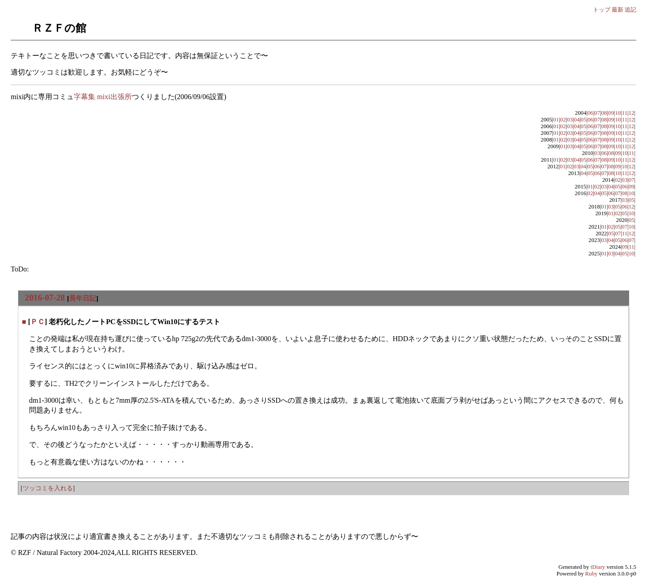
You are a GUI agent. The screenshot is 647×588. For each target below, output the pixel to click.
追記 (630, 9)
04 (577, 120)
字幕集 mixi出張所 (102, 96)
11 (624, 113)
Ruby (591, 574)
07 (597, 113)
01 (556, 120)
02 (563, 120)
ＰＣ (37, 321)
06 (590, 113)
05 (584, 120)
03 (570, 120)
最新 (617, 9)
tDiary (598, 567)
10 (618, 113)
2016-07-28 (45, 297)
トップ (601, 9)
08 (604, 113)
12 (631, 113)
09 (611, 113)
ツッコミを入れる (48, 488)
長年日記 (82, 298)
